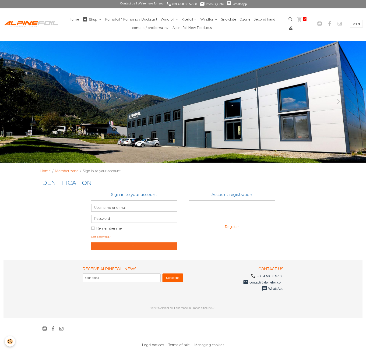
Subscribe (172, 278)
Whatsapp (236, 3)
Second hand (264, 19)
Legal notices (153, 345)
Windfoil (207, 19)
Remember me (109, 228)
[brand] (31, 23)
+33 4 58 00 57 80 (181, 3)
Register (232, 227)
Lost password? (101, 236)
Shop (90, 19)
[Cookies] (10, 341)
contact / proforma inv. (150, 28)
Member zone (66, 171)
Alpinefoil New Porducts (192, 28)
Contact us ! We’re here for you (141, 3)
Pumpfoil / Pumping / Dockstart (131, 19)
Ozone (244, 19)
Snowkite (228, 19)
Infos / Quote (211, 3)
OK (134, 246)
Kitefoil (188, 19)
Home (74, 19)
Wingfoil (168, 19)
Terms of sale (179, 345)
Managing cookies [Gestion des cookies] (209, 345)
